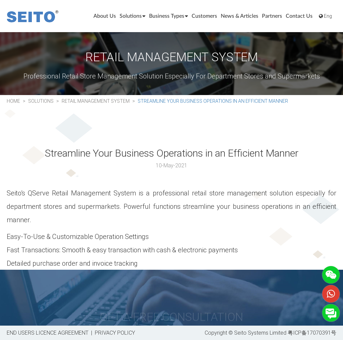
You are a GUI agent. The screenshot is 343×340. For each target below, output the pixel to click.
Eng (325, 16)
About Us (104, 16)
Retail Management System (96, 101)
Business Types (168, 16)
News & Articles (239, 16)
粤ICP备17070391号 (312, 332)
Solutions (132, 16)
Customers (204, 16)
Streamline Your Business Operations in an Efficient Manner (213, 101)
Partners (272, 16)
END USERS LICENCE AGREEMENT (47, 332)
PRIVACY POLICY (115, 332)
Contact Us (299, 16)
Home (13, 101)
